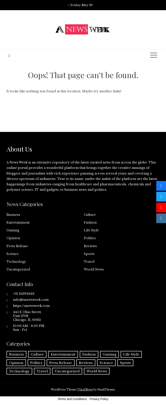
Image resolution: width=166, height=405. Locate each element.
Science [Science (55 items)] (106, 363)
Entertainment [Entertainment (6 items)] (63, 354)
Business (13, 215)
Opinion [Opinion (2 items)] (16, 363)
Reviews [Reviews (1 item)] (86, 363)
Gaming (12, 230)
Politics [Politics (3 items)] (36, 363)
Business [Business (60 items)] (16, 354)
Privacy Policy (98, 399)
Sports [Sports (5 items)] (125, 363)
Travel (89, 262)
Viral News (85, 389)
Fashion (90, 222)
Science (12, 254)
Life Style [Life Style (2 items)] (131, 354)
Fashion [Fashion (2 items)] (89, 354)
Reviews (90, 246)
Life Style (91, 230)
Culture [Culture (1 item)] (37, 354)
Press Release (17, 246)
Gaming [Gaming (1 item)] (109, 354)
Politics (90, 238)
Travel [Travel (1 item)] (42, 371)
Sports (89, 254)
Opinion (13, 238)
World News (94, 269)
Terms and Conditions (72, 399)
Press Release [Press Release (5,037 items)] (60, 363)
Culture (90, 215)
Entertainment (18, 222)
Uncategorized (18, 269)
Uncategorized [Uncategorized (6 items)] (67, 371)
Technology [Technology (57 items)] (19, 371)
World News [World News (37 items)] (96, 371)
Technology (16, 262)
